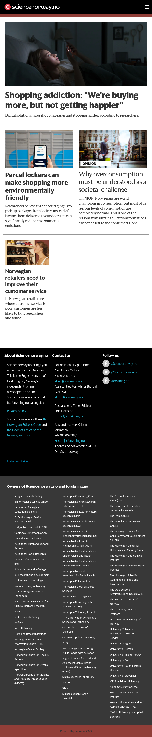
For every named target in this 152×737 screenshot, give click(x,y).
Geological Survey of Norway (30, 532)
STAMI (65, 688)
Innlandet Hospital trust (27, 538)
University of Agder (121, 643)
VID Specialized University (124, 681)
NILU (17, 611)
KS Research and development (31, 574)
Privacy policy (16, 411)
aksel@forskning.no (68, 381)
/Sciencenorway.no (124, 363)
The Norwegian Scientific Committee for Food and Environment (124, 579)
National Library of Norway (29, 586)
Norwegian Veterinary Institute (79, 612)
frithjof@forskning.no (69, 416)
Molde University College (28, 580)
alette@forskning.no (69, 397)
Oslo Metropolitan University (78, 637)
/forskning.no (120, 381)
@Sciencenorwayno (124, 372)
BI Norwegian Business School (31, 501)
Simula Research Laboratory (78, 676)
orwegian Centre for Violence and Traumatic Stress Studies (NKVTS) (31, 679)
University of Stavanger (123, 675)
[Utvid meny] (147, 7)
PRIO (65, 643)
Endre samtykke (18, 461)
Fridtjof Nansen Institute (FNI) (30, 527)
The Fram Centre (119, 515)
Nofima (18, 622)
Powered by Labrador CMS (76, 731)
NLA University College (27, 617)
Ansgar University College (28, 496)
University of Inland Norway (125, 654)
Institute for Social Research (30, 553)
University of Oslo (120, 660)
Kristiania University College (30, 569)
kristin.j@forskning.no (70, 440)
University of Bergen (121, 648)
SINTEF (66, 682)
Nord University (23, 628)
